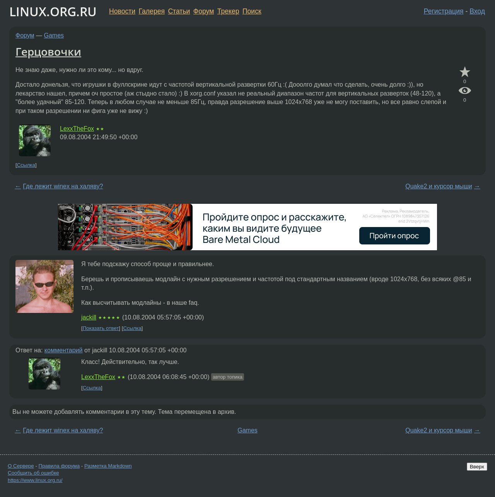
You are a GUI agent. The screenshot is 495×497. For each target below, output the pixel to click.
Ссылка (26, 165)
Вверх (477, 467)
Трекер (228, 11)
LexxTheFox (77, 128)
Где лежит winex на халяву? (63, 186)
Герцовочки (48, 51)
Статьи (179, 11)
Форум (203, 11)
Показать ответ (101, 328)
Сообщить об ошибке (33, 473)
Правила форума (59, 466)
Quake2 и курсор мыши (438, 186)
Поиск (251, 11)
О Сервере (21, 466)
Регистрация (444, 11)
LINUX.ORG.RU (53, 11)
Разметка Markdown (108, 466)
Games (54, 35)
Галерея (152, 11)
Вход (477, 11)
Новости (122, 11)
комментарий (63, 350)
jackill (88, 317)
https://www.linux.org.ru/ (35, 480)
